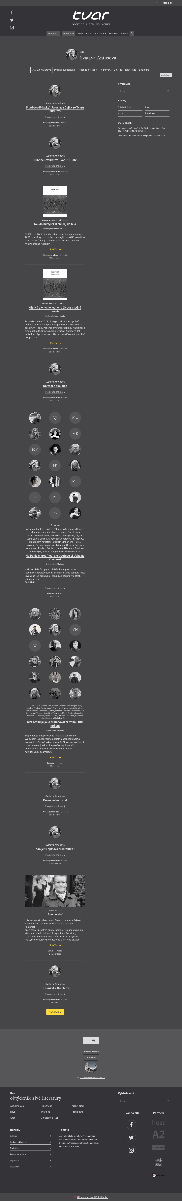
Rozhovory (105, 69)
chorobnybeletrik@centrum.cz (92, 1077)
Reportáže (130, 69)
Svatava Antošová (41, 69)
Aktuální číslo (17, 1105)
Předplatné (77, 1111)
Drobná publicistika (64, 69)
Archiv (124, 33)
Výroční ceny (74, 1143)
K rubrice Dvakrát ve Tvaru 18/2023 (55, 160)
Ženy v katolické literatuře (70, 1136)
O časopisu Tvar (49, 1117)
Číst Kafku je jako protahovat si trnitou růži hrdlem (55, 723)
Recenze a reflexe (87, 69)
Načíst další (55, 1012)
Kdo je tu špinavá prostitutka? (55, 849)
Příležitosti (100, 33)
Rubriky (53, 33)
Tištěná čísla (125, 107)
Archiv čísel (78, 1105)
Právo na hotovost (55, 800)
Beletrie (118, 69)
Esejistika (144, 69)
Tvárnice (113, 33)
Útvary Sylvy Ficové (89, 1143)
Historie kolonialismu (87, 1139)
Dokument (63, 1143)
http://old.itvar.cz (138, 131)
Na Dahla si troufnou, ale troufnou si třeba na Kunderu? (55, 557)
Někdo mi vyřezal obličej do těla (55, 224)
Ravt (80, 33)
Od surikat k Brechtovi (55, 988)
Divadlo (74, 1139)
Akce (88, 33)
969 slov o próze (66, 1146)
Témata (68, 33)
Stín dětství (54, 914)
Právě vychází (89, 1136)
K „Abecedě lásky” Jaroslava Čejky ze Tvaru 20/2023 (55, 109)
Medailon (166, 75)
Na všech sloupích (55, 386)
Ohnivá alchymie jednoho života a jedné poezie (55, 309)
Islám (77, 1146)
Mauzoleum (64, 1139)
